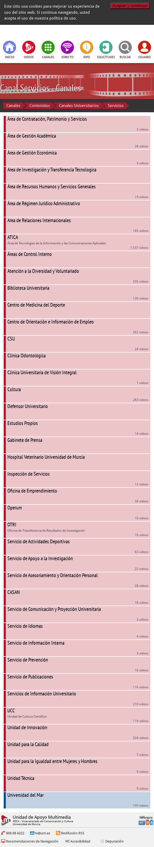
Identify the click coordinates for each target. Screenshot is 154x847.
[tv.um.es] (27, 32)
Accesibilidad (80, 841)
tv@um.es (42, 833)
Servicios (116, 105)
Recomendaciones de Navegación (32, 841)
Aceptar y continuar (130, 5)
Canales (13, 105)
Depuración (114, 841)
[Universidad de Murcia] (127, 32)
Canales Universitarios (79, 105)
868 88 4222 (15, 833)
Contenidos (39, 105)
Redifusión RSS (72, 833)
